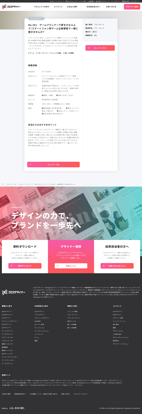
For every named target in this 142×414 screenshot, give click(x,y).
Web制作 (38, 321)
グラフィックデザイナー (10, 321)
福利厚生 (116, 341)
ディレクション (40, 328)
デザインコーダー (8, 337)
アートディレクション (42, 331)
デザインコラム (118, 331)
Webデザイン (117, 315)
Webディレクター (8, 354)
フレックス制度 (72, 311)
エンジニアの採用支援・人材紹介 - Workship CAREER (103, 383)
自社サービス (71, 321)
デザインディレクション (121, 337)
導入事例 (116, 324)
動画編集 (5, 347)
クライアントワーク (73, 318)
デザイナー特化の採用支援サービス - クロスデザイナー (102, 380)
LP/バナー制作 (39, 324)
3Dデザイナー (6, 328)
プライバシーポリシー (81, 394)
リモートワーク (72, 315)
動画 (36, 341)
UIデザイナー (6, 318)
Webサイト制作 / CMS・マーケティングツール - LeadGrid (63, 380)
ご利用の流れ (117, 334)
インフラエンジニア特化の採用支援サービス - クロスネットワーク (24, 383)
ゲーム (37, 337)
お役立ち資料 (6, 394)
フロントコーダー (8, 341)
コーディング (39, 334)
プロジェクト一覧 (11, 184)
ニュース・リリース (119, 321)
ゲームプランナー (8, 363)
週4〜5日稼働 (71, 328)
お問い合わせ (65, 394)
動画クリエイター (8, 344)
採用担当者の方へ (20, 394)
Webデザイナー (7, 311)
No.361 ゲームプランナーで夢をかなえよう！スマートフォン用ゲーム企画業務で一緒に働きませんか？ (47, 184)
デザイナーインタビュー (121, 344)
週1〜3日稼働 (71, 324)
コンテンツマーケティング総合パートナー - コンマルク (64, 385)
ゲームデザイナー (8, 331)
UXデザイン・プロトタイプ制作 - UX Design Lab (26, 380)
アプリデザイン (40, 315)
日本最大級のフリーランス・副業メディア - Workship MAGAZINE (23, 385)
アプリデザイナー (8, 334)
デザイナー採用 (118, 318)
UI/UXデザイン (39, 311)
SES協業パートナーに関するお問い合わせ (43, 394)
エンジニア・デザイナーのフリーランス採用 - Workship (65, 383)
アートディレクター (8, 360)
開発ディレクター (8, 350)
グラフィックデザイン (42, 318)
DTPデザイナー (7, 324)
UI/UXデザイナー (7, 315)
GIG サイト (5, 380)
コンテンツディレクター (10, 357)
